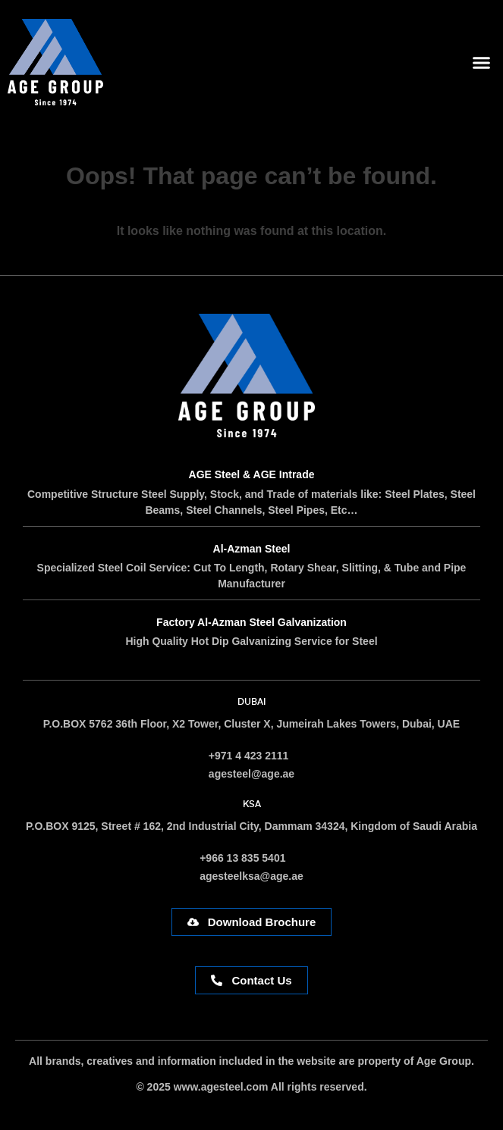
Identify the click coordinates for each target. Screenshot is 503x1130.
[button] (481, 62)
